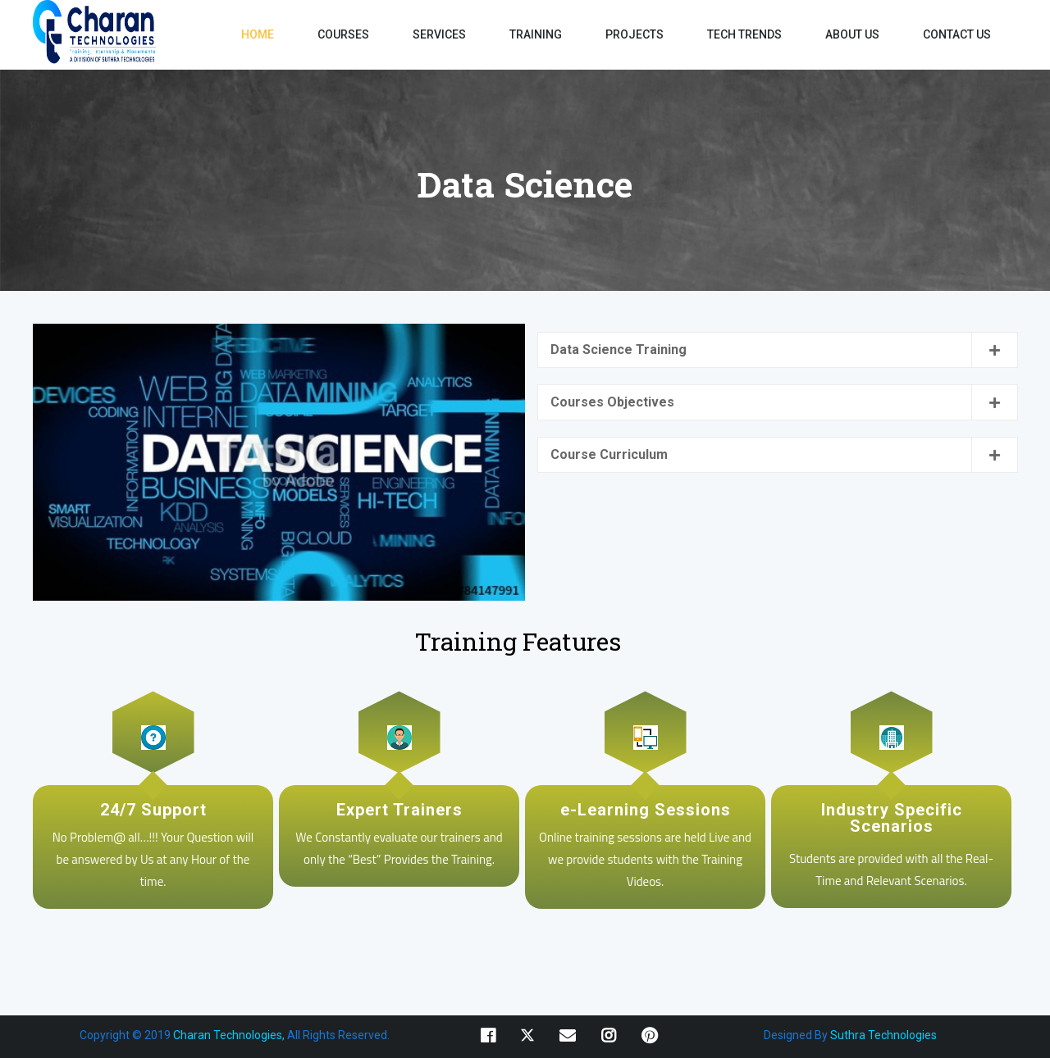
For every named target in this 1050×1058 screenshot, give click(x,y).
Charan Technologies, (228, 1035)
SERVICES (439, 34)
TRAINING (535, 34)
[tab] (777, 350)
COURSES (343, 34)
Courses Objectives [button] (612, 402)
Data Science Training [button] (618, 349)
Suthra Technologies (883, 1035)
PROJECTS (634, 34)
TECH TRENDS (744, 34)
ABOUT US (852, 34)
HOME (257, 34)
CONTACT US (957, 34)
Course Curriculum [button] (609, 454)
